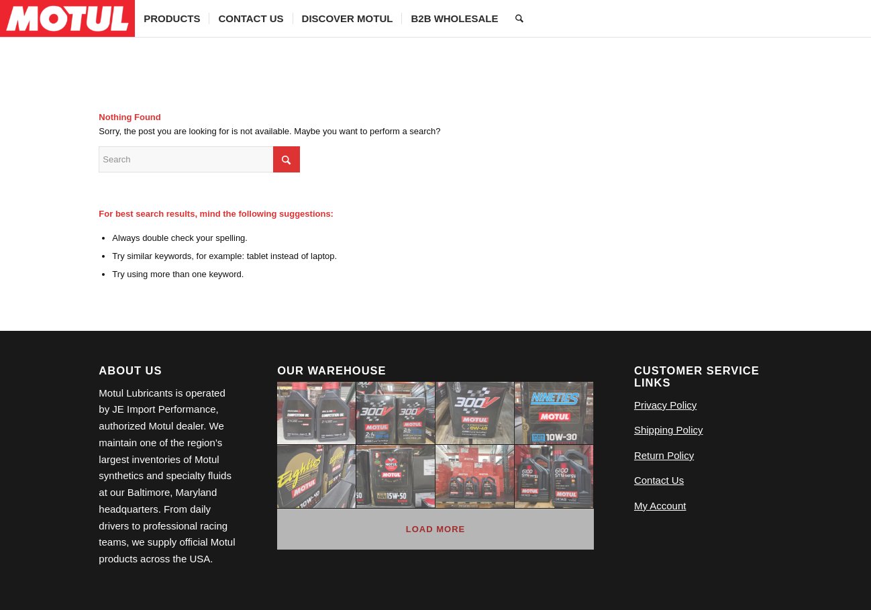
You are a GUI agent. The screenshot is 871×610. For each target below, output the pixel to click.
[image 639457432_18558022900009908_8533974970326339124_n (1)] (396, 476)
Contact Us (659, 480)
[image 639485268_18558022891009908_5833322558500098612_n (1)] (554, 413)
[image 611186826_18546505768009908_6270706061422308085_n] (475, 413)
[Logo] (67, 18)
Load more (435, 529)
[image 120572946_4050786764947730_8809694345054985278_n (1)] (475, 476)
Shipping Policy (668, 430)
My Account (660, 505)
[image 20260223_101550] (316, 413)
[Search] (519, 18)
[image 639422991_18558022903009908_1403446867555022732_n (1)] (316, 476)
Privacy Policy (665, 405)
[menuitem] (172, 18)
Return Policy (664, 455)
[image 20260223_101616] (554, 476)
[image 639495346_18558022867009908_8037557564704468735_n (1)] (396, 413)
